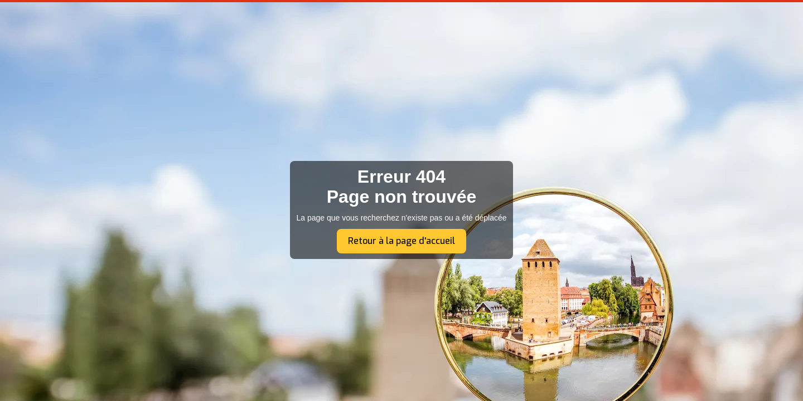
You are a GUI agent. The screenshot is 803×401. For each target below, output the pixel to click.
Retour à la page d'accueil (401, 241)
